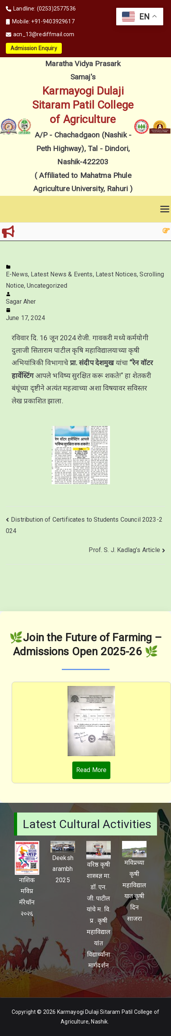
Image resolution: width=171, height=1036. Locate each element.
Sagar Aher (21, 301)
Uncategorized (47, 285)
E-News (17, 274)
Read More (91, 770)
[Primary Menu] (165, 209)
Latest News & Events (61, 274)
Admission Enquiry (33, 48)
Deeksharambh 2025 (62, 869)
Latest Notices (116, 274)
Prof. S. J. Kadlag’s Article (124, 550)
